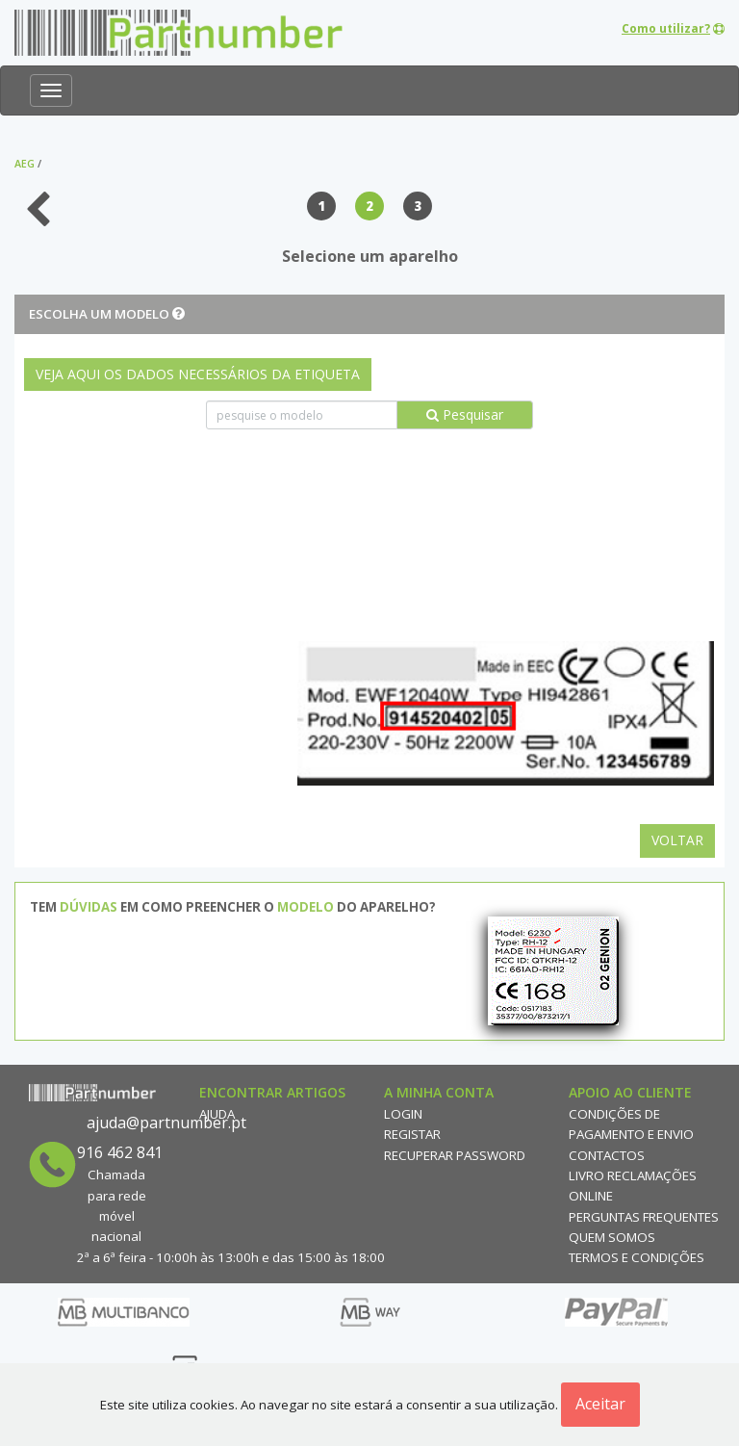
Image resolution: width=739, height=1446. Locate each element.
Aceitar (600, 1403)
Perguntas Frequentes (644, 1217)
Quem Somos (612, 1237)
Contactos (607, 1155)
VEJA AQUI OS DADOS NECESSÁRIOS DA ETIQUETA (198, 374)
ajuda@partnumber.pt (166, 1122)
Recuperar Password (454, 1155)
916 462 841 (120, 1152)
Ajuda (217, 1114)
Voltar (677, 840)
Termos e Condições (636, 1257)
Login (403, 1114)
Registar (412, 1134)
